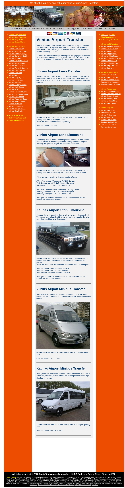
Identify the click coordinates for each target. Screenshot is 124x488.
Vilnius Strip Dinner (56, 485)
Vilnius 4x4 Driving (16, 80)
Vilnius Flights (60, 477)
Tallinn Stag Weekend (91, 485)
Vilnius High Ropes (16, 87)
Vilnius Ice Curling (16, 106)
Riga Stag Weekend (79, 485)
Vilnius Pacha (44, 482)
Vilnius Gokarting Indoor (18, 58)
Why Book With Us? (109, 113)
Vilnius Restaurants (69, 483)
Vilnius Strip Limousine (110, 77)
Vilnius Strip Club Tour (109, 66)
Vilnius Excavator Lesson (18, 61)
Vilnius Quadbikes (61, 479)
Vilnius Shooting (95, 477)
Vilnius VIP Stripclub (55, 482)
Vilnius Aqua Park (16, 82)
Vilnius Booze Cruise (17, 101)
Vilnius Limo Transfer (109, 75)
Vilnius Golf (13, 89)
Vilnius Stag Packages (38, 477)
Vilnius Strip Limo (107, 68)
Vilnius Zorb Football (17, 70)
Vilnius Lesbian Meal (44, 485)
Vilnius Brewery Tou (55, 480)
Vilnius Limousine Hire (109, 63)
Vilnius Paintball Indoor (18, 66)
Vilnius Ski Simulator (17, 63)
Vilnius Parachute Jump (18, 99)
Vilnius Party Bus (15, 104)
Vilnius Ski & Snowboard (18, 480)
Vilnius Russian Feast (111, 483)
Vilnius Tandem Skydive (18, 92)
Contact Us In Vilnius (109, 122)
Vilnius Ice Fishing (44, 480)
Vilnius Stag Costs (108, 110)
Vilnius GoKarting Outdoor (19, 56)
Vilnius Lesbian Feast (109, 56)
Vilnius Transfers (103, 482)
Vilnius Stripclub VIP (109, 61)
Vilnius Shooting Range (18, 54)
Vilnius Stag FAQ (107, 117)
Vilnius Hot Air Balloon (31, 480)
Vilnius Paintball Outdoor (18, 68)
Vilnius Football (51, 479)
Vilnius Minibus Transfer (27, 483)
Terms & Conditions (108, 127)
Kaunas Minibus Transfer (56, 483)
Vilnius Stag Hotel (50, 477)
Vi (117, 480)
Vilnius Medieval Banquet (111, 94)
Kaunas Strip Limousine (110, 82)
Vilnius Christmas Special (111, 58)
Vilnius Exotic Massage (83, 480)
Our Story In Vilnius (108, 125)
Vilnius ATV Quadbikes (17, 85)
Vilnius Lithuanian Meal (110, 91)
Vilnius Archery (14, 75)
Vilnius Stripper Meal (109, 54)
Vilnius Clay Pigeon (16, 77)
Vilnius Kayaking (15, 73)
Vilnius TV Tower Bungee (18, 94)
